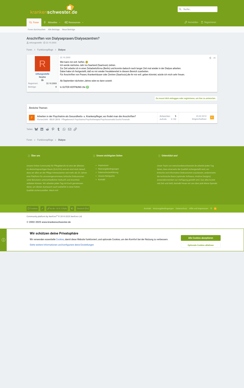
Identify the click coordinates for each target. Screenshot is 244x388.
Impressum (103, 302)
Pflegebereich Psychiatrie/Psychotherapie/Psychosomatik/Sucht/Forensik (96, 256)
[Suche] (197, 9)
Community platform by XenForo (54, 353)
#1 (214, 102)
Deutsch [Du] (83, 345)
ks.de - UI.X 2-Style (57, 345)
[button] (60, 22)
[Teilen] (210, 102)
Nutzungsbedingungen (108, 305)
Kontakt (101, 316)
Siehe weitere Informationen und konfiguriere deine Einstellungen (62, 381)
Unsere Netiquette (106, 313)
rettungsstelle (35, 42)
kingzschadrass (199, 255)
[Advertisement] (122, 75)
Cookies (33, 345)
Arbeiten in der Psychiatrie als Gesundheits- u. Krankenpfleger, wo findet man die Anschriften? (86, 253)
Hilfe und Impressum (198, 345)
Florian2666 (42, 256)
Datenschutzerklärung (108, 309)
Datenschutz (181, 345)
